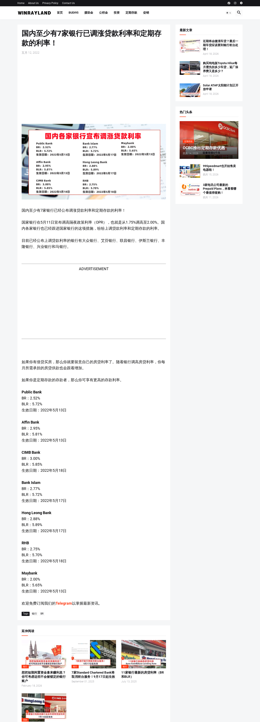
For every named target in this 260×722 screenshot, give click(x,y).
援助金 (88, 12)
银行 (34, 613)
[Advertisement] (94, 89)
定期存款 (131, 12)
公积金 (103, 12)
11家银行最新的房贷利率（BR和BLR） (142, 675)
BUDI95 (73, 12)
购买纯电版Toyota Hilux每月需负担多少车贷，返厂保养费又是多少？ (220, 67)
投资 (117, 12)
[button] (228, 13)
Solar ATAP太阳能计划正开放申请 (220, 87)
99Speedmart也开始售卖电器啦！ (219, 168)
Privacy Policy (50, 3)
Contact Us (68, 3)
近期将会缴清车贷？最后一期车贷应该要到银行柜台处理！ (220, 45)
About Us (33, 3)
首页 (60, 12)
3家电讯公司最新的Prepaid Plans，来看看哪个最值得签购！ (219, 188)
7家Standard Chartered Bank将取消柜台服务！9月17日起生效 (93, 675)
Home (20, 3)
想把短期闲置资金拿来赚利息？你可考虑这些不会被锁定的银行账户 (44, 677)
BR (42, 613)
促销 (146, 12)
